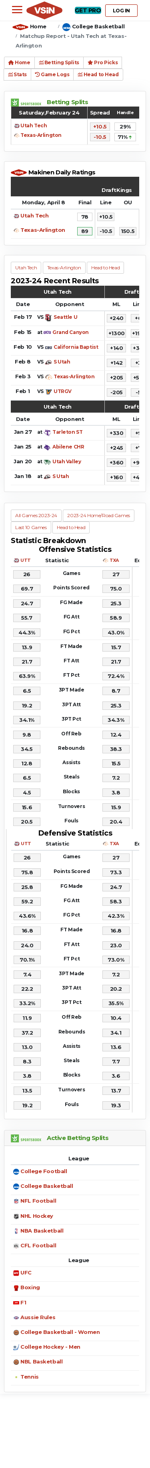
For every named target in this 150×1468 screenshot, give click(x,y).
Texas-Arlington (41, 135)
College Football (43, 1171)
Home (38, 26)
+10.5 (100, 126)
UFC (26, 1272)
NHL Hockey (36, 1216)
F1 (23, 1302)
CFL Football (38, 1245)
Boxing (30, 1287)
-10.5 (100, 137)
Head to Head (98, 74)
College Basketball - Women (60, 1332)
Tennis (29, 1376)
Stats (17, 74)
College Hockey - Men (50, 1347)
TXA (114, 560)
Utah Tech (33, 125)
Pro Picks (103, 62)
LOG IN (121, 11)
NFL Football (38, 1200)
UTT (25, 560)
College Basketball (98, 26)
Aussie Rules (37, 1317)
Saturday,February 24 (49, 112)
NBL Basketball (41, 1361)
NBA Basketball (41, 1230)
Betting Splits (59, 62)
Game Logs (52, 74)
